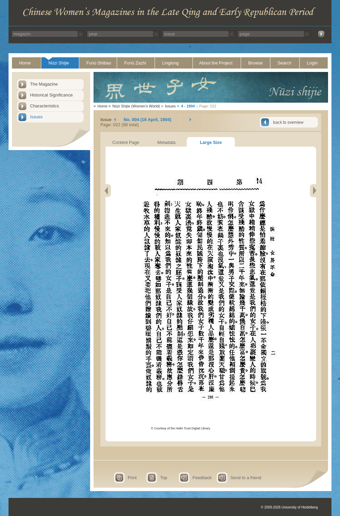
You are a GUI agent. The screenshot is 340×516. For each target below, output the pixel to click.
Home (25, 62)
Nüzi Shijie (58, 62)
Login (312, 62)
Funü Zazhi (135, 62)
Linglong (170, 62)
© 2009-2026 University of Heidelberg (289, 507)
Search (285, 62)
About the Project (215, 62)
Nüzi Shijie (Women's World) (136, 106)
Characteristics (44, 105)
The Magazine (44, 84)
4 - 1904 (188, 106)
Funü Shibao (98, 62)
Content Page (125, 142)
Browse (255, 62)
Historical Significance (51, 95)
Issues (36, 116)
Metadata (166, 142)
